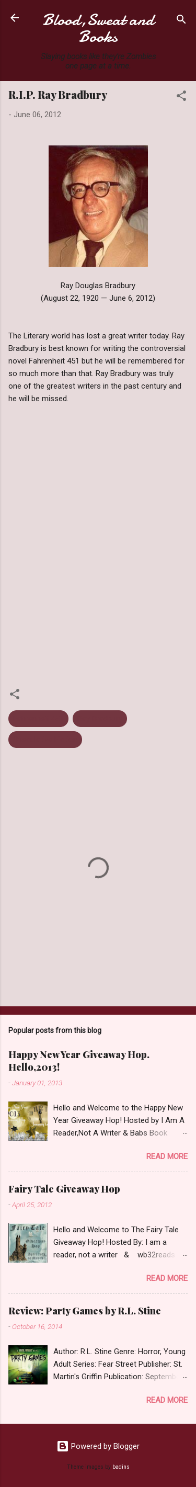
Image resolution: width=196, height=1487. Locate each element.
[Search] (181, 21)
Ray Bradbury (99, 718)
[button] (181, 97)
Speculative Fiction (45, 739)
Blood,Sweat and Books (98, 28)
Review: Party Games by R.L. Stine (84, 1310)
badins (121, 1466)
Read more (167, 1156)
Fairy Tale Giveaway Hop (64, 1189)
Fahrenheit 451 (38, 718)
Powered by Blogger (98, 1446)
